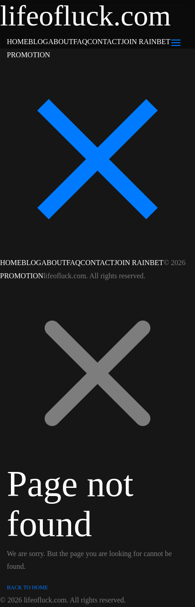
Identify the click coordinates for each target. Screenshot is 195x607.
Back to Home (27, 587)
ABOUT (60, 41)
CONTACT (104, 41)
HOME (17, 41)
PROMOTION (28, 55)
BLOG (38, 41)
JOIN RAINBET (145, 41)
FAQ (80, 41)
